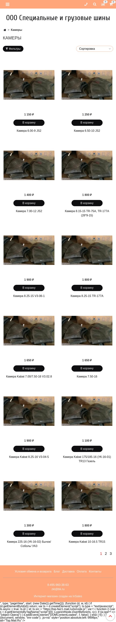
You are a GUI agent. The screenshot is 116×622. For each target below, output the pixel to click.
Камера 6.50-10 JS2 (87, 130)
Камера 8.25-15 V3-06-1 (29, 295)
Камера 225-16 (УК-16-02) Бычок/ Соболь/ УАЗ (29, 544)
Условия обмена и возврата (33, 571)
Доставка (68, 571)
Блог (57, 571)
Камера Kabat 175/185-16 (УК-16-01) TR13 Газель (87, 459)
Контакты (95, 571)
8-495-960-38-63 (58, 584)
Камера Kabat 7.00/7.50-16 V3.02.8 (29, 376)
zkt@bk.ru (57, 589)
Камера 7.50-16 (87, 376)
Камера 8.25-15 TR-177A (87, 295)
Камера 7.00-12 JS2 (29, 211)
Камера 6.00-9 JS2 (29, 130)
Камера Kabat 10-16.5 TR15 (87, 541)
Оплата (82, 571)
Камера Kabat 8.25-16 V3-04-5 (29, 456)
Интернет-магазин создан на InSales (58, 596)
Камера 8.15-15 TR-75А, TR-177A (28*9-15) (87, 213)
